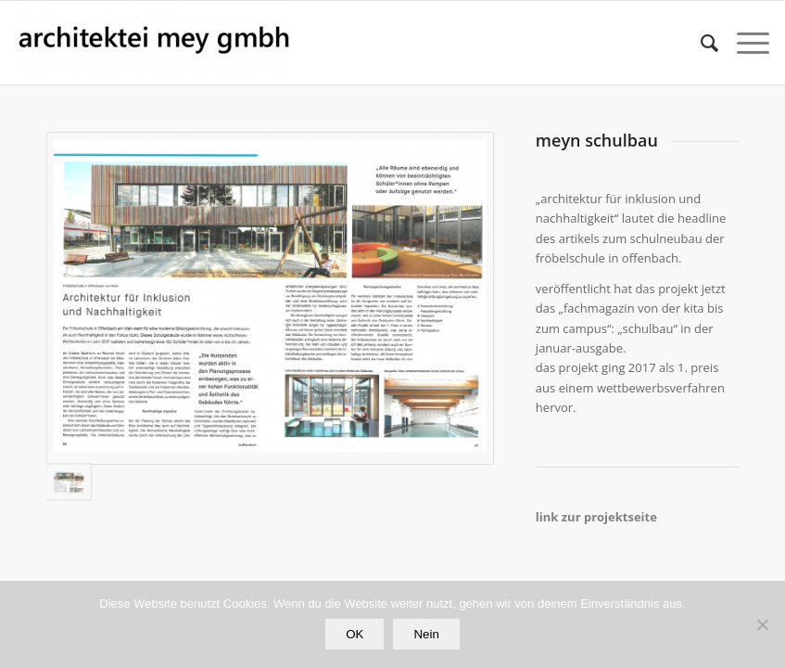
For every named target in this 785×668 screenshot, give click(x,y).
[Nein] (762, 624)
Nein (425, 634)
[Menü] (743, 42)
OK (354, 634)
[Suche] (700, 42)
